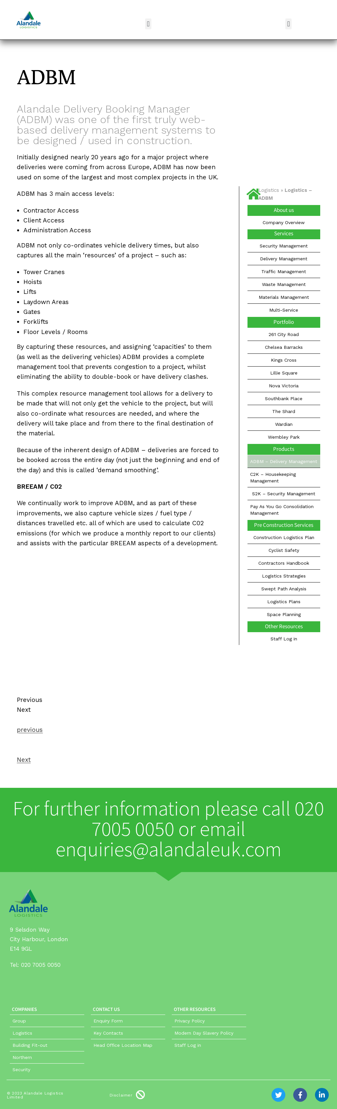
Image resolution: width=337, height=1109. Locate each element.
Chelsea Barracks (284, 347)
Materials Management (284, 297)
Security (21, 1069)
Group (19, 1020)
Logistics (268, 190)
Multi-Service (283, 310)
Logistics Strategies (284, 576)
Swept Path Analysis (283, 588)
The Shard (283, 411)
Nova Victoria (283, 385)
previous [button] (30, 730)
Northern (22, 1057)
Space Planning (284, 614)
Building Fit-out (30, 1045)
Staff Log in (284, 638)
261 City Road (284, 334)
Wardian (284, 424)
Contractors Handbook (283, 563)
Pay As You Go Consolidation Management (282, 510)
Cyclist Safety (284, 550)
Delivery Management (283, 258)
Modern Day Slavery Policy (203, 1033)
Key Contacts (108, 1033)
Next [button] (24, 759)
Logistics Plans (283, 601)
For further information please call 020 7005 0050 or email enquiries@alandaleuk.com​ (168, 830)
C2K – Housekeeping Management (273, 477)
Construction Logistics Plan (283, 537)
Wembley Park (283, 437)
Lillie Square (284, 372)
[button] (148, 23)
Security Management (284, 245)
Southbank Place (283, 398)
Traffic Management (283, 271)
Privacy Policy (189, 1020)
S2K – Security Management (283, 493)
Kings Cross (284, 360)
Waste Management (284, 284)
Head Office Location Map (122, 1045)
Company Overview (284, 222)
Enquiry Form (108, 1020)
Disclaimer (121, 1095)
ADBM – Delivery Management (283, 461)
